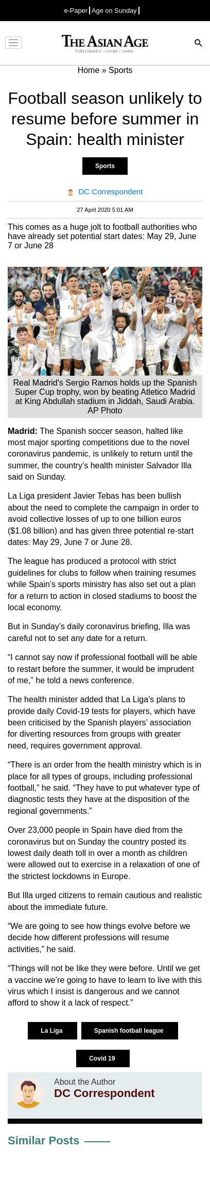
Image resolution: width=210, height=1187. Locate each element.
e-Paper (75, 10)
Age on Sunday (114, 10)
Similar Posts (43, 1140)
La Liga (52, 1030)
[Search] (198, 44)
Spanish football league (129, 1030)
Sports (105, 166)
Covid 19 (102, 1058)
